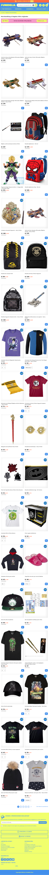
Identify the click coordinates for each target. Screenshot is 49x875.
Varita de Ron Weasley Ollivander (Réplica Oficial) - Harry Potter (35, 231)
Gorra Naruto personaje (6, 706)
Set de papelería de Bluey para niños (33, 619)
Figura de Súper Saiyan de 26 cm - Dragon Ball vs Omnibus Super (12, 187)
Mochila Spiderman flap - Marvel (32, 187)
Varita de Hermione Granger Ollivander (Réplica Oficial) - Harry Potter (12, 101)
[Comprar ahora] (22, 65)
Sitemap (27, 850)
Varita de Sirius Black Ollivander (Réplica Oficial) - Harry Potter (36, 101)
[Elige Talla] (3, 367)
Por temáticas (6, 8)
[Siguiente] (31, 807)
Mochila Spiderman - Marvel (31, 143)
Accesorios (29, 8)
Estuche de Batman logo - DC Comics (33, 490)
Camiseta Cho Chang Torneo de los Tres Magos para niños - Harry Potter (36, 361)
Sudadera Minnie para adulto (8, 576)
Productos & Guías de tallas (8, 847)
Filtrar (6, 20)
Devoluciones (4, 848)
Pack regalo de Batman (30, 533)
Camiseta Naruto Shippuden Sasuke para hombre (11, 361)
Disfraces (18, 8)
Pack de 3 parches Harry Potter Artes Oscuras (12, 490)
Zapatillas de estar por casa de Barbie (34, 576)
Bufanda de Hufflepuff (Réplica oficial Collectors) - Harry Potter (12, 404)
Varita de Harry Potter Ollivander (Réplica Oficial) (35, 58)
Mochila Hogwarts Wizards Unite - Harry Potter (12, 316)
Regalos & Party (41, 8)
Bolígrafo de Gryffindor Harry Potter (9, 446)
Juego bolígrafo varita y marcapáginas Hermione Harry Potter (34, 663)
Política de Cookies (29, 848)
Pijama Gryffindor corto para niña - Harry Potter (36, 792)
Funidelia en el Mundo (30, 844)
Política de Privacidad (30, 847)
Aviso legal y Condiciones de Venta (33, 846)
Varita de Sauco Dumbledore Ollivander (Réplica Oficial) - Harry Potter (12, 58)
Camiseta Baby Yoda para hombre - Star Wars (36, 706)
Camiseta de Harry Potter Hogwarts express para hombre (35, 404)
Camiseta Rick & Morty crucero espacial (10, 749)
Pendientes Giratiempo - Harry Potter (33, 446)
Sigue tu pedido (24, 836)
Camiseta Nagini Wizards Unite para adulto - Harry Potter (11, 663)
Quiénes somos (28, 851)
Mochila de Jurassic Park (7, 273)
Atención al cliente (24, 832)
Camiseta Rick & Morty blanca (8, 533)
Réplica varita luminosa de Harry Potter (10, 143)
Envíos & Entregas (5, 846)
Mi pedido (3, 844)
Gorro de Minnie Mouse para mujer (9, 792)
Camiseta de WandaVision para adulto (34, 749)
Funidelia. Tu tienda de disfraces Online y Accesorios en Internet (8, 5)
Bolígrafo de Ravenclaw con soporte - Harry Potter (35, 317)
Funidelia (3, 12)
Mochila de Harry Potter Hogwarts (33, 273)
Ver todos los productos (42, 806)
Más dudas (3, 850)
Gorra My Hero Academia (7, 619)
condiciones (21, 825)
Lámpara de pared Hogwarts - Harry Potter (11, 230)
